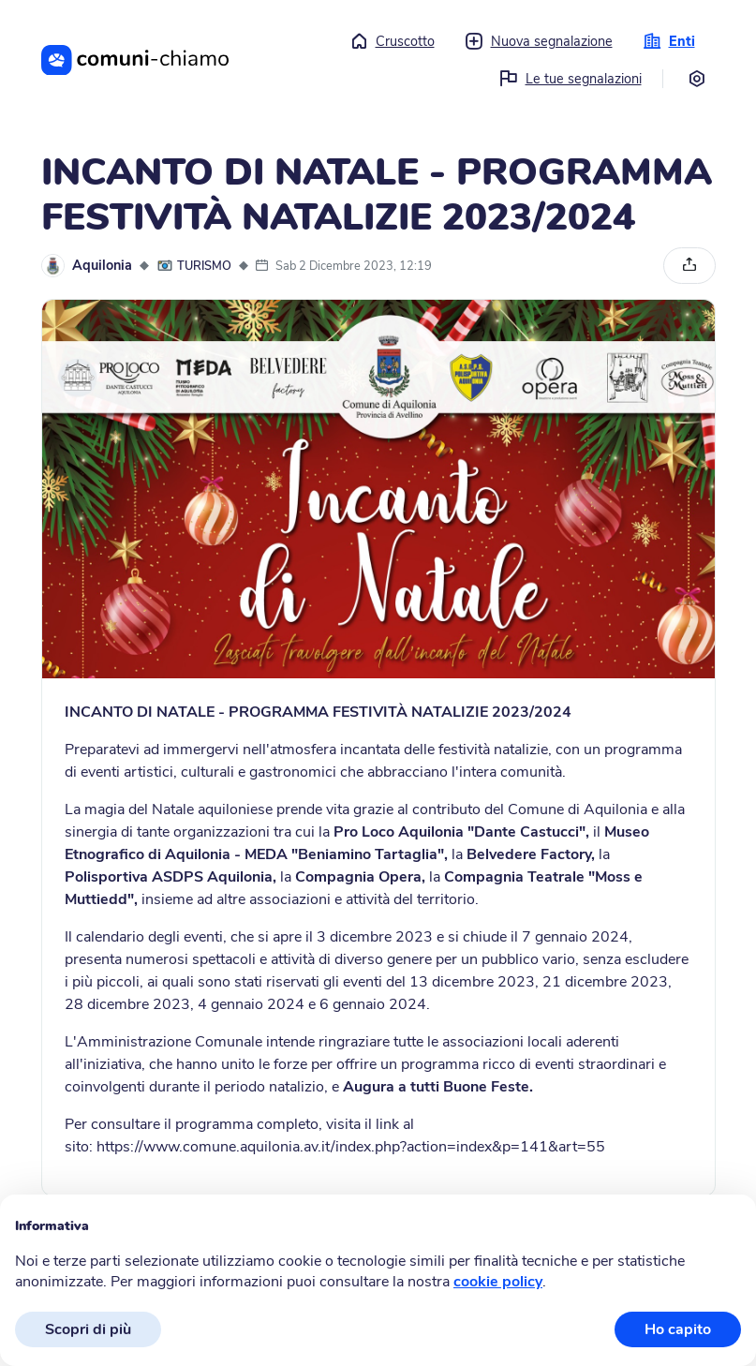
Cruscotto (392, 41)
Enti (669, 41)
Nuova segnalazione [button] (539, 41)
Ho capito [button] (678, 1329)
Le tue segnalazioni (570, 78)
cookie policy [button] (497, 1281)
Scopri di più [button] (88, 1329)
